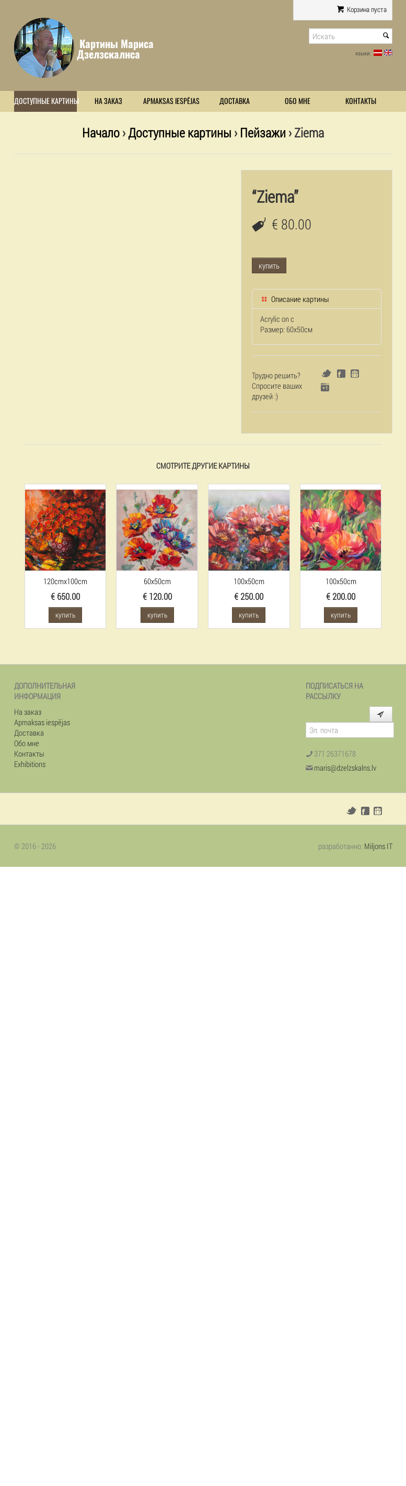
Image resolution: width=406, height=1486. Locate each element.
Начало (101, 132)
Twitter (326, 373)
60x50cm (157, 581)
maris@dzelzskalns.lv (345, 767)
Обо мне (297, 101)
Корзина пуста (361, 9)
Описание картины (294, 299)
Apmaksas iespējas (171, 101)
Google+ (325, 387)
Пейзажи (263, 132)
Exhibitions (29, 764)
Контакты (360, 101)
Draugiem (355, 373)
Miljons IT (378, 846)
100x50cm (249, 581)
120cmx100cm (65, 581)
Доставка (234, 101)
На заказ (108, 101)
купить (269, 265)
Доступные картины (45, 101)
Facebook (341, 373)
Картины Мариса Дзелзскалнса (115, 49)
